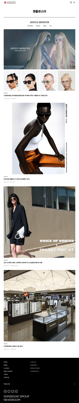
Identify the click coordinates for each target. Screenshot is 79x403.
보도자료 (5, 93)
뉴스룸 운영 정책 (34, 371)
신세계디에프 (13, 98)
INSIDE (5, 365)
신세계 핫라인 (33, 365)
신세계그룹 (6, 377)
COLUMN (6, 368)
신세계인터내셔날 (14, 266)
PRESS (5, 362)
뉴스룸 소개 (33, 362)
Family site (7, 384)
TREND (6, 374)
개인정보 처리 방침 (34, 368)
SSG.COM (12, 182)
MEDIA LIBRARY (8, 371)
